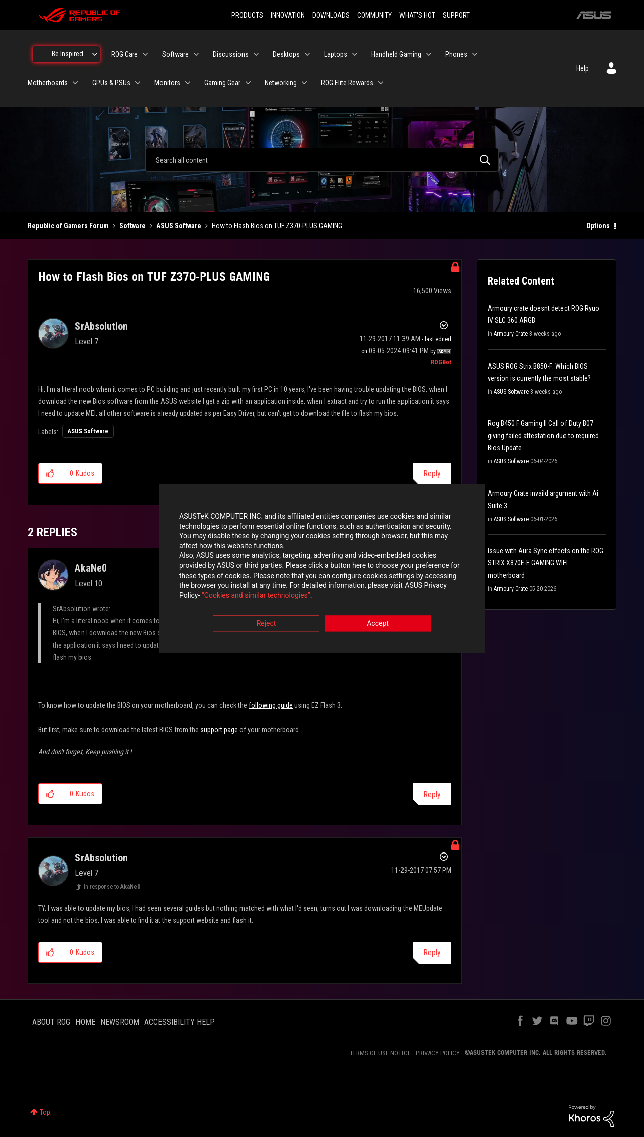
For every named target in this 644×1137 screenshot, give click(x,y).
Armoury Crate (511, 333)
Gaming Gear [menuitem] (222, 83)
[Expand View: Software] (196, 54)
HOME (85, 1022)
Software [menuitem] (175, 54)
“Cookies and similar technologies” (256, 596)
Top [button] (45, 1112)
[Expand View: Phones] (475, 54)
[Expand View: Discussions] (256, 54)
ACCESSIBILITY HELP (179, 1022)
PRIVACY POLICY (438, 1053)
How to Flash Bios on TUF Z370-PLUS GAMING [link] (277, 226)
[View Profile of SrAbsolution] (101, 326)
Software (132, 226)
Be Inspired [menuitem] (67, 54)
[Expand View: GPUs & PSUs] (138, 83)
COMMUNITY (374, 15)
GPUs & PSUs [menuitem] (111, 83)
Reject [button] (266, 624)
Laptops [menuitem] (335, 54)
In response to (112, 886)
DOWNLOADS (331, 15)
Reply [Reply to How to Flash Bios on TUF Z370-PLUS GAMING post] (432, 473)
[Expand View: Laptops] (355, 54)
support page (218, 730)
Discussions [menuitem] (231, 54)
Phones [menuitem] (456, 54)
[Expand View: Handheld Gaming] (429, 54)
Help (582, 68)
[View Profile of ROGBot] (441, 362)
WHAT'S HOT (417, 15)
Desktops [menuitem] (286, 54)
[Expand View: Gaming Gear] (248, 83)
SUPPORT (456, 15)
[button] (50, 473)
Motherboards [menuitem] (48, 83)
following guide (271, 705)
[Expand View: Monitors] (188, 83)
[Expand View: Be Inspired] (95, 54)
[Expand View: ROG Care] (145, 54)
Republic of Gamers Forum (68, 226)
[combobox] (322, 160)
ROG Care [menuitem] (124, 54)
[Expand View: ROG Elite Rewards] (381, 83)
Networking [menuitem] (281, 83)
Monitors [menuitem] (167, 83)
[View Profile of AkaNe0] (91, 568)
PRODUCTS (247, 15)
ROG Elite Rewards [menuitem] (347, 83)
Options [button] (598, 226)
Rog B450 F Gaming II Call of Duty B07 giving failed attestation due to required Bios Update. (543, 435)
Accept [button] (378, 624)
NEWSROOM (119, 1022)
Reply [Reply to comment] (432, 794)
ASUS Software (178, 226)
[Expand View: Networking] (304, 83)
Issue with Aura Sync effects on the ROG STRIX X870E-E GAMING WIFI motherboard (545, 563)
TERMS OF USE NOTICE (380, 1053)
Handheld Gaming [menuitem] (396, 54)
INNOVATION (288, 15)
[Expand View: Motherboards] (75, 83)
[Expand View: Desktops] (307, 54)
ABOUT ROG (51, 1022)
